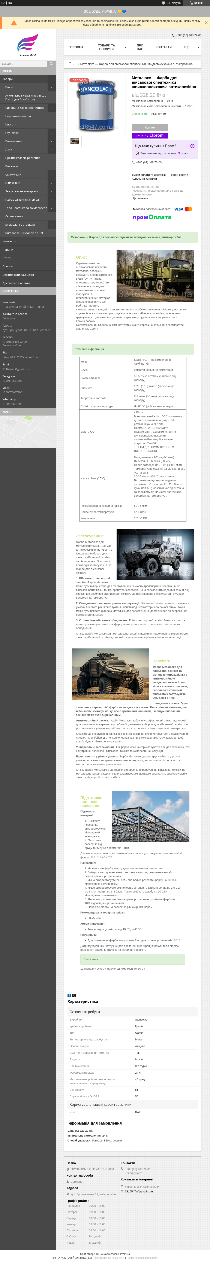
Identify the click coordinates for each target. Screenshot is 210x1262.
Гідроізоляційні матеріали (22, 199)
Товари (8, 79)
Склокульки (13, 174)
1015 (177, 940)
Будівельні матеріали (20, 224)
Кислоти (10, 124)
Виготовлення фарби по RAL (24, 233)
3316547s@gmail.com (16, 369)
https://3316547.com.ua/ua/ (20, 357)
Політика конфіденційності (142, 1257)
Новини (8, 250)
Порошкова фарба (18, 116)
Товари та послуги (106, 47)
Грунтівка (12, 133)
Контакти (9, 241)
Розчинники (13, 141)
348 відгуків (174, 2)
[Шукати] (51, 64)
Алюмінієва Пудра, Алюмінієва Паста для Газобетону (25, 97)
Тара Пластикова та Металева (26, 208)
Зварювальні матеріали (21, 191)
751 (109, 857)
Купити (150, 127)
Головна (76, 47)
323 (92, 857)
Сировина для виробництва (24, 108)
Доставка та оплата (16, 283)
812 (98, 857)
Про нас (8, 266)
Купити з (150, 136)
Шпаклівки (12, 183)
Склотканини (14, 216)
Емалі (9, 87)
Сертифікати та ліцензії (18, 275)
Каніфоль (11, 166)
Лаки (8, 149)
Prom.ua (125, 1254)
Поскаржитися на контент (109, 1257)
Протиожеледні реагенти (22, 158)
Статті (7, 258)
